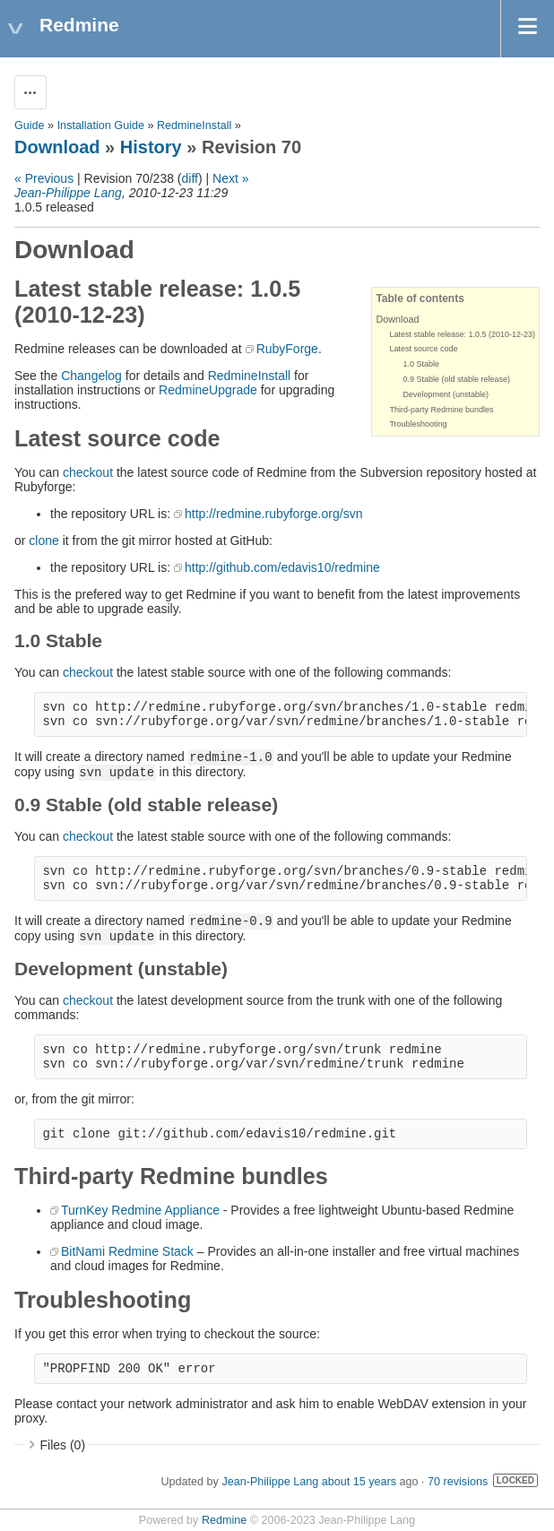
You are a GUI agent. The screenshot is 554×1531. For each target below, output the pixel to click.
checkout (88, 472)
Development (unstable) (446, 394)
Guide (29, 125)
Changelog (91, 375)
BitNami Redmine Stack (127, 1251)
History (151, 147)
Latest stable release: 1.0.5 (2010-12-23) (462, 334)
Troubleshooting (417, 424)
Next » (230, 178)
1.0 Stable (421, 363)
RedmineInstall (194, 125)
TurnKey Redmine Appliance (140, 1210)
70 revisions (458, 1481)
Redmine (224, 1520)
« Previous (44, 178)
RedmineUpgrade (208, 390)
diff (190, 178)
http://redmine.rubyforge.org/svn (273, 513)
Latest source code (423, 348)
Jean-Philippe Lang (68, 193)
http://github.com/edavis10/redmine (282, 567)
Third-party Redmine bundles (441, 409)
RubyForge (287, 349)
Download (57, 147)
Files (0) (63, 1445)
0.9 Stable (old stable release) (456, 379)
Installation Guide (100, 125)
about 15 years (359, 1481)
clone (43, 540)
